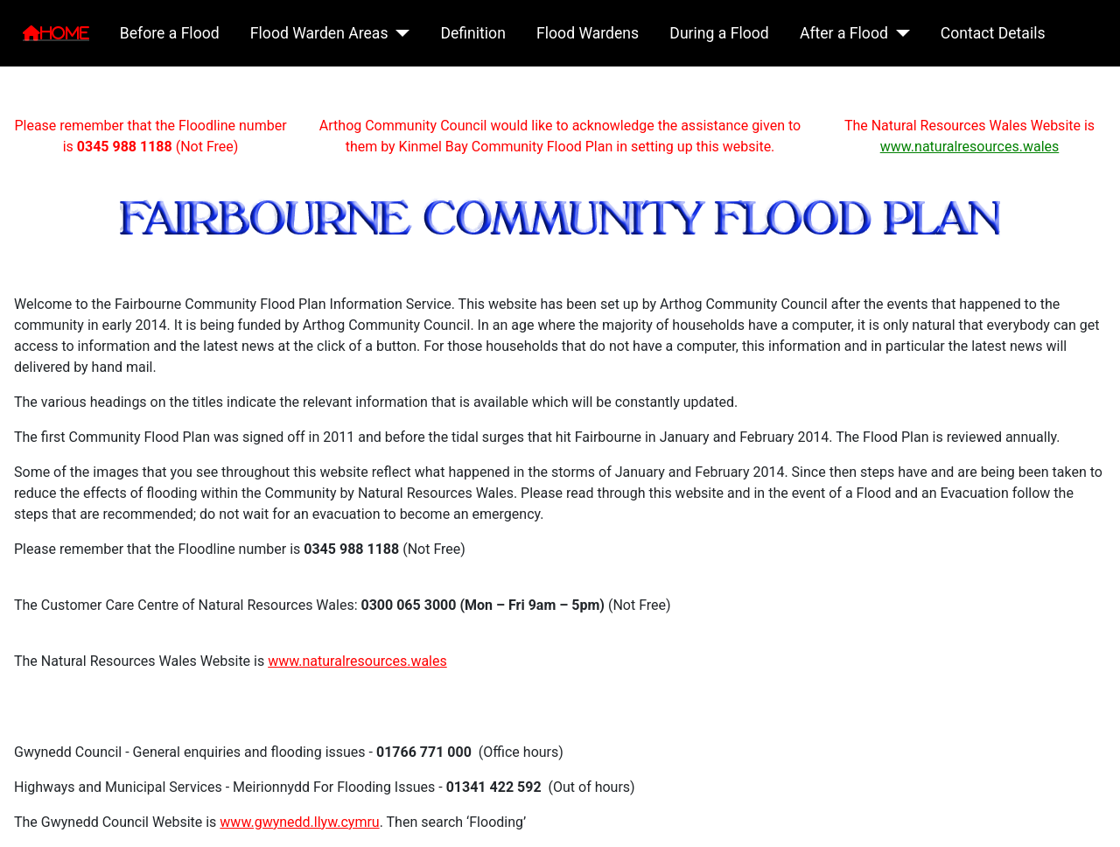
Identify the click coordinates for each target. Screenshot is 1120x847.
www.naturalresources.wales (970, 146)
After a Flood (844, 33)
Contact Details (993, 33)
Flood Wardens (587, 33)
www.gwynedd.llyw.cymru (299, 822)
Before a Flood (170, 33)
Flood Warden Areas (319, 33)
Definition (472, 33)
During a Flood (718, 33)
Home (64, 33)
